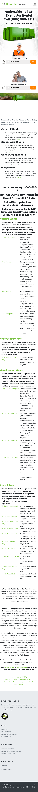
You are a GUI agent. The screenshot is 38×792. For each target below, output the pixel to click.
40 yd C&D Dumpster (10, 458)
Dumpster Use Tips (8, 753)
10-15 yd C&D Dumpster (10, 389)
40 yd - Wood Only (9, 574)
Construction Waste (11, 370)
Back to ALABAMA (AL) (19, 677)
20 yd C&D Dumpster (9, 413)
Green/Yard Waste (11, 338)
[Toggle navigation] (35, 4)
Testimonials (6, 736)
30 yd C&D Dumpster (9, 440)
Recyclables (7, 485)
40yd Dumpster (7, 314)
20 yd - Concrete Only (10, 529)
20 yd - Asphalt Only (9, 516)
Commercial (22, 667)
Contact (4, 766)
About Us (4, 729)
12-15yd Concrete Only (10, 506)
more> (18, 139)
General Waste (8, 218)
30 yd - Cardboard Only (10, 534)
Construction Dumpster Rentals (16, 679)
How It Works (6, 732)
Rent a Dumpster (7, 749)
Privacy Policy (19, 787)
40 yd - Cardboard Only (10, 556)
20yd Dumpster (7, 262)
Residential (9, 667)
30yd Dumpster (7, 291)
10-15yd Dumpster (8, 237)
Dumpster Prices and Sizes (11, 751)
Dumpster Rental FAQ (9, 734)
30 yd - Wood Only (8, 549)
